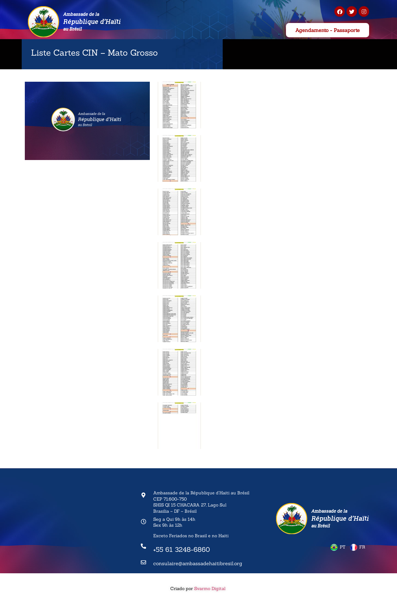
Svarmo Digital (210, 588)
